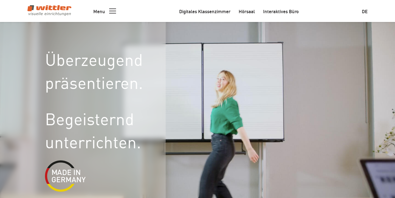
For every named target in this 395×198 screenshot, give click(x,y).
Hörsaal (247, 11)
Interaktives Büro (281, 11)
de (365, 11)
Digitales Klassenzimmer (204, 11)
